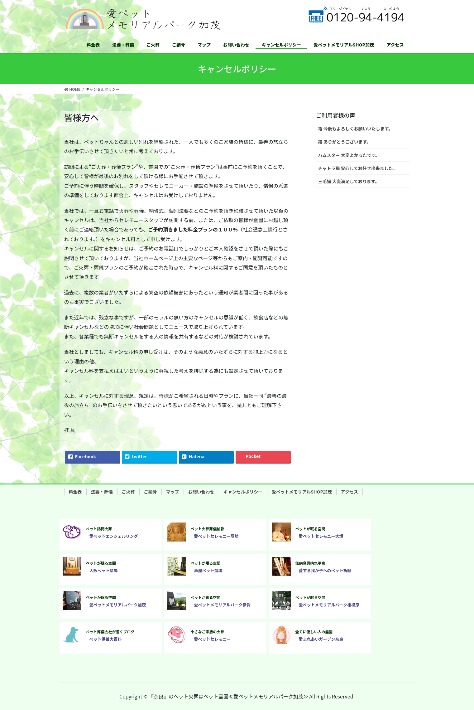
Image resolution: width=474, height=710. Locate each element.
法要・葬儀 (102, 492)
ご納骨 (150, 492)
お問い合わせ (201, 492)
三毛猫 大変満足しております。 (349, 181)
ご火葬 (128, 492)
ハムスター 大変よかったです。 (349, 155)
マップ (172, 492)
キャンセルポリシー (243, 492)
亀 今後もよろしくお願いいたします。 (355, 128)
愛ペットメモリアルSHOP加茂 (302, 492)
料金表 (75, 492)
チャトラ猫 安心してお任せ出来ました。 (357, 168)
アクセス (349, 492)
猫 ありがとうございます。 (344, 142)
